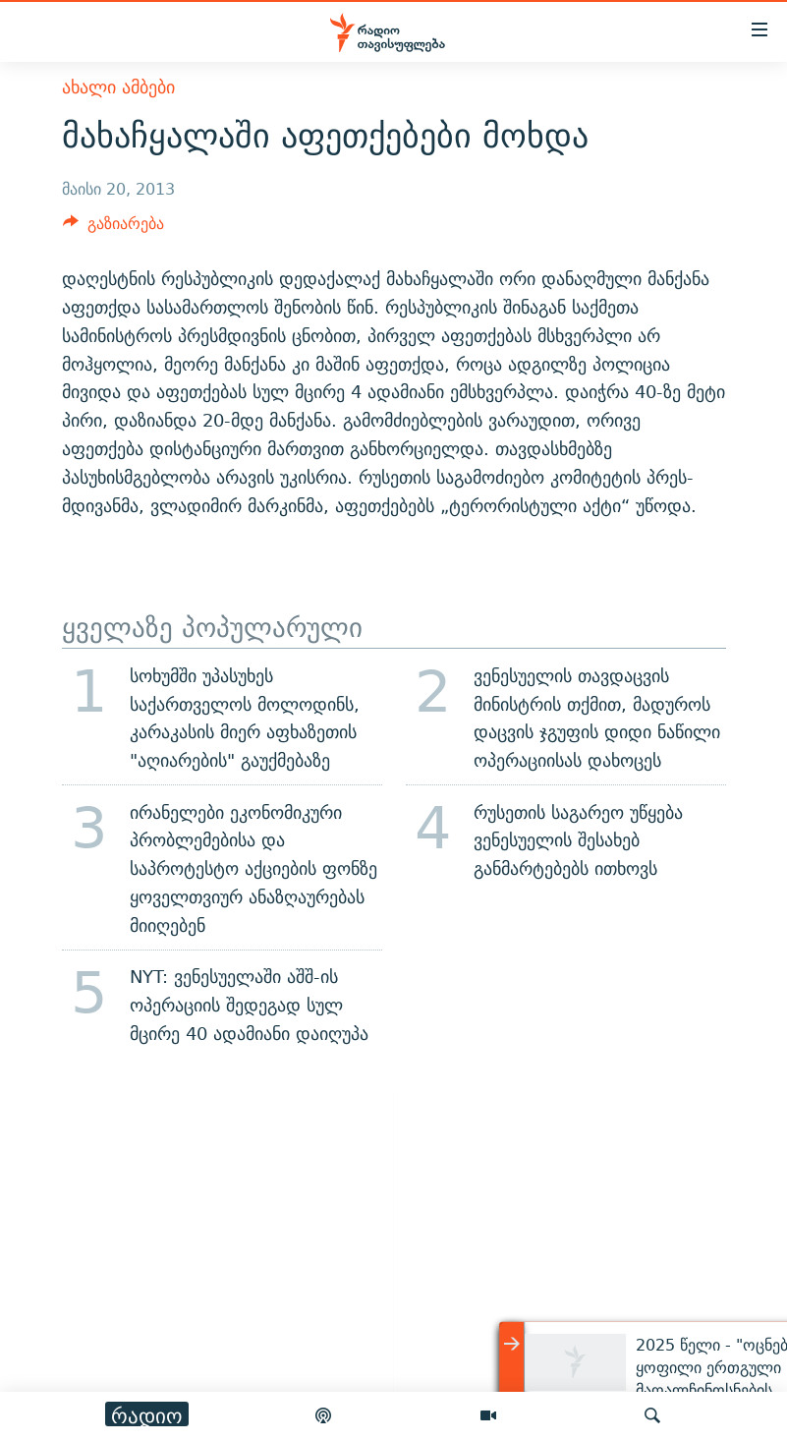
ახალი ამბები (118, 87)
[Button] (114, 228)
